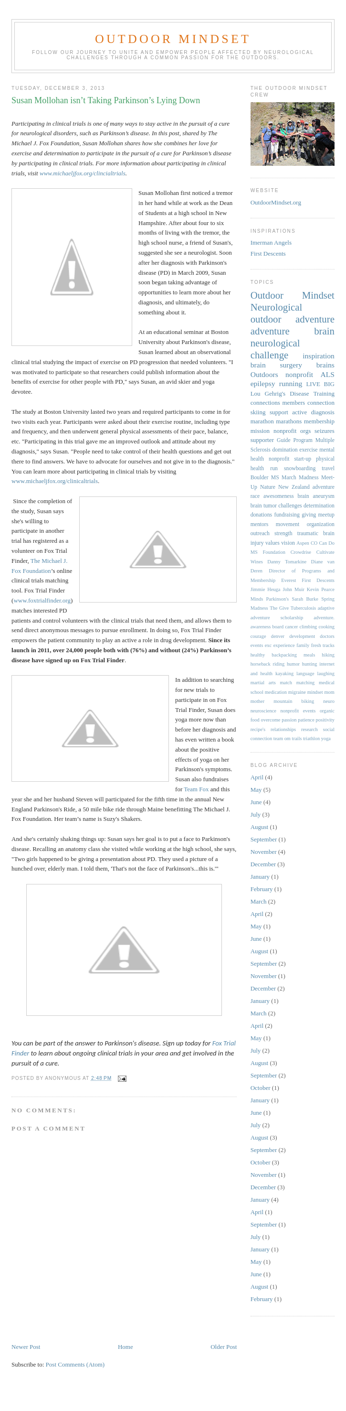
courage (258, 636)
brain (324, 330)
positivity (325, 719)
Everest (288, 580)
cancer (291, 626)
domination (284, 450)
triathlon (311, 738)
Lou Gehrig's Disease (280, 393)
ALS (327, 374)
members (293, 402)
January (260, 876)
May (256, 789)
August (260, 826)
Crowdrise (301, 552)
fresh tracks (323, 645)
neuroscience (263, 710)
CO (314, 543)
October (261, 1087)
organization (321, 524)
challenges (290, 506)
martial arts (263, 682)
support (279, 412)
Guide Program (295, 440)
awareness (261, 626)
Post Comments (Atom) (75, 1364)
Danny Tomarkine (286, 561)
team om (282, 738)
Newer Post (25, 1346)
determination (319, 506)
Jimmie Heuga (266, 589)
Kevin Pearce (321, 589)
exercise (308, 450)
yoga (326, 738)
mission (260, 430)
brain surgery (276, 365)
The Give (279, 608)
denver (277, 636)
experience (284, 645)
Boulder (260, 477)
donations (261, 515)
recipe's (258, 729)
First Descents (268, 253)
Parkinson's (277, 599)
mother (257, 701)
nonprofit (299, 374)
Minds (257, 599)
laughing (326, 673)
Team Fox (196, 789)
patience (306, 719)
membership (319, 421)
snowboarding (299, 468)
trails (297, 738)
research (309, 729)
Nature (267, 487)
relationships (283, 729)
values (272, 543)
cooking (326, 626)
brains (325, 365)
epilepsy (263, 383)
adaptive (326, 608)
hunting (309, 664)
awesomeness (278, 496)
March (259, 901)
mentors (260, 524)
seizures (325, 430)
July (256, 814)
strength (283, 533)
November (264, 851)
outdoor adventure (293, 318)
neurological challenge (275, 348)
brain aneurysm (316, 496)
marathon (262, 421)
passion (289, 719)
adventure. (324, 617)
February (262, 889)
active (299, 412)
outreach (260, 533)
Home (125, 1346)
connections (265, 402)
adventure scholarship (277, 617)
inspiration (319, 356)
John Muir (293, 589)
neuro (329, 701)
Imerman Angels (271, 242)
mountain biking (293, 701)
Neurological (277, 307)
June (256, 802)
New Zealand (294, 487)
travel (328, 468)
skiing (258, 412)
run (274, 468)
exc (268, 645)
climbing (308, 626)
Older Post (223, 1346)
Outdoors (264, 374)
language (305, 673)
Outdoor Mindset (173, 39)
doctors (327, 636)
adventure (270, 330)
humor (293, 664)
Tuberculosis (303, 608)
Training (324, 393)
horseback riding (268, 664)
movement (287, 524)
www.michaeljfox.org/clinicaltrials (54, 481)
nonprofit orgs (292, 430)
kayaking (284, 673)
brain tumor (264, 506)
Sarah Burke (305, 599)
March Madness (300, 477)
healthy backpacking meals (283, 654)
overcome (270, 719)
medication (276, 692)
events (257, 645)
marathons (289, 421)
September (264, 839)
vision (288, 543)
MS (275, 477)
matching (305, 682)
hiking (328, 654)
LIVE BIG (320, 384)
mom (330, 692)
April (257, 777)
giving (309, 515)
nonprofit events (297, 710)
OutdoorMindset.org (276, 202)
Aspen (302, 543)
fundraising (287, 515)
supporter (262, 439)
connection (321, 402)
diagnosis (323, 412)
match (286, 682)
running (291, 383)
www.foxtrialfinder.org (42, 600)
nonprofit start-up (290, 459)
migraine (297, 692)
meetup (326, 515)
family (302, 645)
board (277, 626)
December (263, 864)
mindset (315, 692)
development (302, 636)
